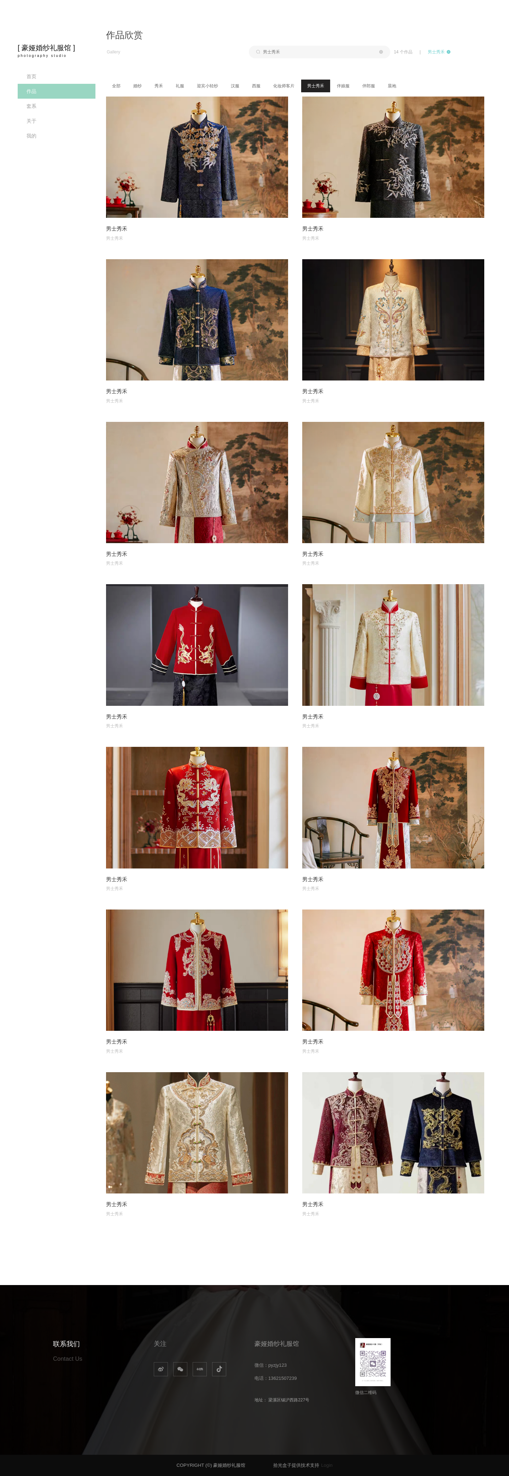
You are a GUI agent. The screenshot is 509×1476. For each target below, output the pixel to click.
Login (326, 1465)
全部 (116, 85)
